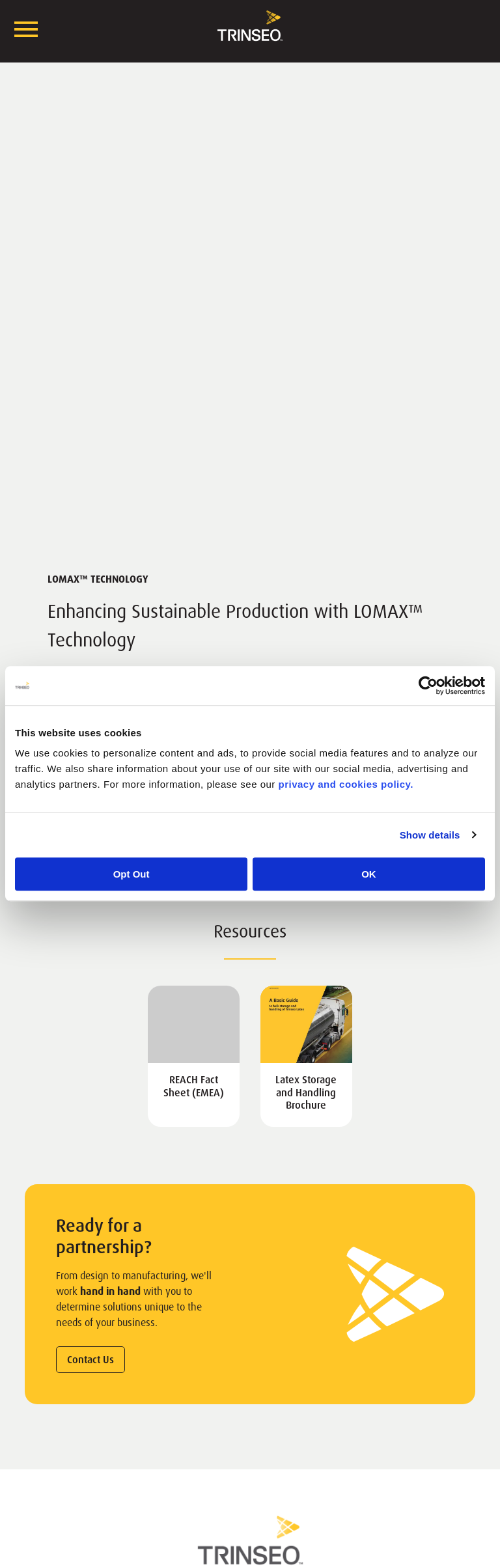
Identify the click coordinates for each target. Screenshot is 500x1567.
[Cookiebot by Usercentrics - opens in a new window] (428, 685)
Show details (430, 834)
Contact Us (90, 1359)
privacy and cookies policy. (346, 784)
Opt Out (131, 874)
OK (368, 874)
